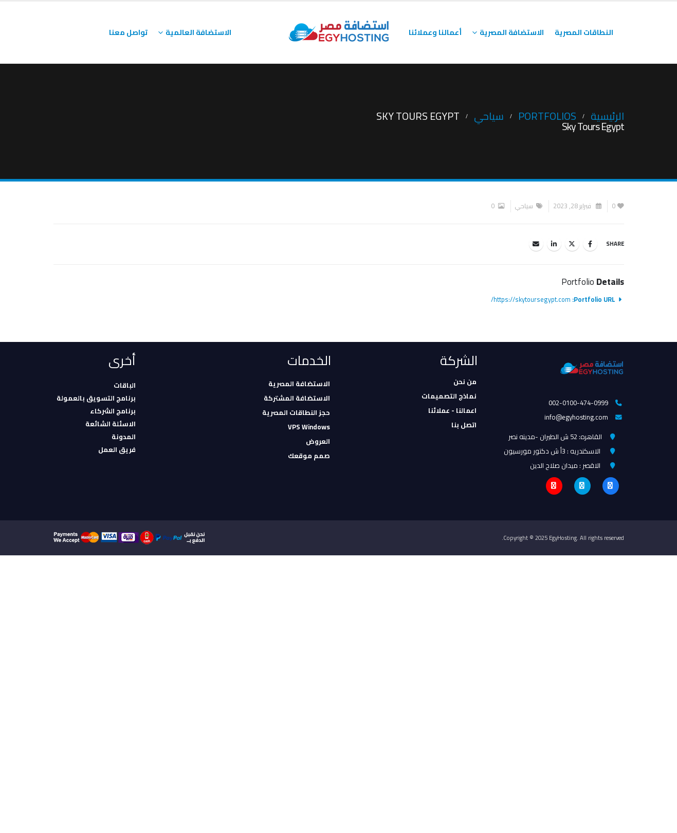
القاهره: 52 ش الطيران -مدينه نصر (555, 438)
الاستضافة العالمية (198, 32)
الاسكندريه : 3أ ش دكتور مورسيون (552, 453)
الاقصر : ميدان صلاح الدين (565, 468)
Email (536, 244)
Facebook (590, 244)
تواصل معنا (128, 32)
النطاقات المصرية (584, 32)
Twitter (572, 244)
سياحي (524, 206)
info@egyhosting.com (576, 418)
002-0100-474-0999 (578, 403)
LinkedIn (554, 244)
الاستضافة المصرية (512, 32)
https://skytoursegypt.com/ (531, 299)
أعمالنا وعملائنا (435, 32)
